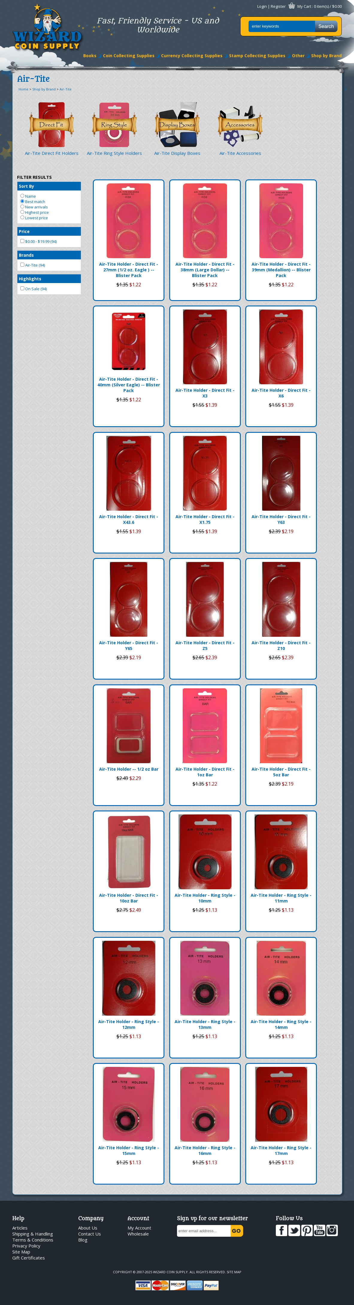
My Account (139, 1228)
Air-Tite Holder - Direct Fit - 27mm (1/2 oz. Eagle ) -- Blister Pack (128, 269)
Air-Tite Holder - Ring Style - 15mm (128, 1150)
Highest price (34, 212)
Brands (26, 255)
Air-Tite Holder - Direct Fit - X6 (281, 393)
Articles (20, 1228)
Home (23, 89)
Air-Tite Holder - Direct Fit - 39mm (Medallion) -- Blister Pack (281, 269)
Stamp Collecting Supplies (257, 55)
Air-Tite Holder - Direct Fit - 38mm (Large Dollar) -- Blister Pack (205, 269)
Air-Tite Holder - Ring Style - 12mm (128, 1024)
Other (298, 55)
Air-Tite (66, 89)
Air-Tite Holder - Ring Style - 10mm (205, 898)
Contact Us (89, 1234)
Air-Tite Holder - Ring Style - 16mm (205, 1150)
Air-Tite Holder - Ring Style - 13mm (205, 1024)
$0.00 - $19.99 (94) (38, 241)
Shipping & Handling (32, 1234)
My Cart (304, 6)
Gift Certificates (28, 1258)
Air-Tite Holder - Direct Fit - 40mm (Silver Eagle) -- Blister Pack (128, 384)
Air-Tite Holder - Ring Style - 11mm (281, 898)
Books (89, 55)
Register (278, 6)
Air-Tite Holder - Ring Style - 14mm (281, 1024)
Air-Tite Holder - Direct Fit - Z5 (205, 645)
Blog (82, 1240)
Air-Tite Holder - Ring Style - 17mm (281, 1150)
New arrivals (34, 207)
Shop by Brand (326, 55)
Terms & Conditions (32, 1240)
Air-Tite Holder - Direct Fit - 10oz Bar (128, 898)
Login (262, 6)
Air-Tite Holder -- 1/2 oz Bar (128, 769)
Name (28, 196)
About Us (87, 1228)
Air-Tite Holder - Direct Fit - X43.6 (128, 519)
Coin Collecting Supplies (129, 55)
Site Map (21, 1252)
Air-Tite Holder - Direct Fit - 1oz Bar (205, 772)
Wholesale (138, 1234)
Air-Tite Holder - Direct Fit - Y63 (281, 519)
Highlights (30, 279)
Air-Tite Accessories (240, 153)
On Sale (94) (33, 288)
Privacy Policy (26, 1246)
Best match (32, 201)
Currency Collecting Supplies (192, 55)
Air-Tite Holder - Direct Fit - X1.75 (205, 519)
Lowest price (34, 217)
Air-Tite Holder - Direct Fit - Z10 (281, 645)
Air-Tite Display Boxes (177, 153)
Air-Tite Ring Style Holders (114, 153)
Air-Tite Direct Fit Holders (51, 153)
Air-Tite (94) (32, 265)
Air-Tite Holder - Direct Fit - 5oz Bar (281, 772)
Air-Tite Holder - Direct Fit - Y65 (128, 645)
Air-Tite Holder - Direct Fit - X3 (205, 393)
